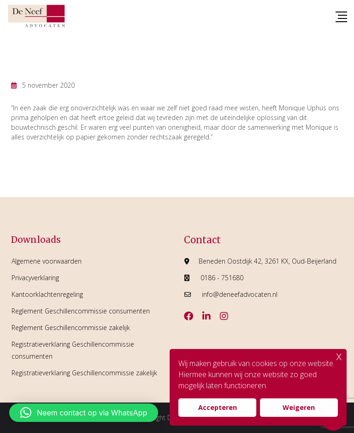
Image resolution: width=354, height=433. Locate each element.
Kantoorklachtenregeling (47, 294)
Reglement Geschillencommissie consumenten (81, 311)
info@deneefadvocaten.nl (239, 294)
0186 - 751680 (222, 277)
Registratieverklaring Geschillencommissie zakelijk (84, 372)
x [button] (339, 355)
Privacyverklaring (35, 277)
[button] (83, 412)
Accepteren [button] (217, 407)
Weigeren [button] (299, 407)
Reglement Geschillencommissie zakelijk (71, 327)
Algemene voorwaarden (47, 261)
